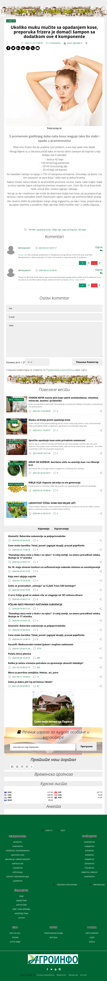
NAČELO (92, 942)
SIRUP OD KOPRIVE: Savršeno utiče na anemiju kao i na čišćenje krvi (64, 464)
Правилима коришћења (60, 370)
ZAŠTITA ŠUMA (21, 905)
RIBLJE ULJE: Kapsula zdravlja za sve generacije (55, 482)
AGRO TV (48, 830)
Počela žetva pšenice (19, 653)
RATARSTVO (17, 842)
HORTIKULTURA (17, 863)
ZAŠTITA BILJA (17, 872)
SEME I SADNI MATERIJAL (21, 909)
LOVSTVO (21, 918)
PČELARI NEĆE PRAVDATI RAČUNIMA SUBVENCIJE (35, 604)
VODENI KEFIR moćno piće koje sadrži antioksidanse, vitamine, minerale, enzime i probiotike (64, 399)
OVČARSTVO (89, 850)
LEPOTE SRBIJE (15, 942)
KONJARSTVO (89, 859)
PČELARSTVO (89, 868)
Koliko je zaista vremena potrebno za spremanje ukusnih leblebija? (45, 663)
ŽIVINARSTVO (89, 863)
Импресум (73, 975)
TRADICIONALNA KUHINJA (53, 933)
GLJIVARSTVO (17, 881)
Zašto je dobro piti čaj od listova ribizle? (30, 681)
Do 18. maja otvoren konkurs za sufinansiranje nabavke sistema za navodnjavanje (54, 567)
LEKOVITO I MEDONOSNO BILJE (17, 876)
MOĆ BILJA (53, 937)
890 (38, 658)
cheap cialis (22, 255)
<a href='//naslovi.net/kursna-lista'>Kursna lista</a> (53, 796)
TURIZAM (15, 937)
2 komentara (54, 43)
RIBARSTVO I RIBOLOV (89, 872)
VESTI (63, 830)
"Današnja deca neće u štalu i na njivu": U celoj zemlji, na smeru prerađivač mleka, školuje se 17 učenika (54, 556)
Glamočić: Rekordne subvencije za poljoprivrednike (36, 536)
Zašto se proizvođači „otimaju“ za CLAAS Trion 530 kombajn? (42, 585)
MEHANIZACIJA (99, 884)
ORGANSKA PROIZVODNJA (67, 884)
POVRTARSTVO (17, 846)
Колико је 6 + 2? (15, 362)
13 (38, 676)
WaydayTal (26, 270)
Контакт (83, 975)
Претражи (87, 746)
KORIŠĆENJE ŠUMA (21, 913)
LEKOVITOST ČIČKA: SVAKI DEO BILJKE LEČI (52, 503)
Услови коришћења (46, 975)
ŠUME (21, 896)
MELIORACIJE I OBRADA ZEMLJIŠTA (17, 859)
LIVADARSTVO (18, 868)
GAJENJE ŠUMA (21, 900)
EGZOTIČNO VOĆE (17, 855)
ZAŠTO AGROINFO (91, 933)
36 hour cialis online (76, 279)
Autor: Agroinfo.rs (74, 43)
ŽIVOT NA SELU (15, 933)
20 (38, 686)
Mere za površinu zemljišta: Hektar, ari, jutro (33, 672)
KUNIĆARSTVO (89, 876)
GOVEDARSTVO (89, 842)
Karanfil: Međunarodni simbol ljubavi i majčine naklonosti (40, 644)
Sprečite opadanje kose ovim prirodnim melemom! (57, 440)
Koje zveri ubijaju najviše (22, 576)
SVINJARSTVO (89, 846)
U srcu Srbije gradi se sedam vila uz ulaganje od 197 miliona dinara (45, 595)
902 (38, 667)
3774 (39, 648)
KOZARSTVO (89, 855)
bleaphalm (25, 248)
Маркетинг (61, 975)
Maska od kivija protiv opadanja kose (49, 419)
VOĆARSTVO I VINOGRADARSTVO (17, 850)
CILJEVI (91, 937)
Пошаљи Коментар (87, 362)
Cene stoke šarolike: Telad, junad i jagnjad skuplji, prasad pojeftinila (46, 545)
